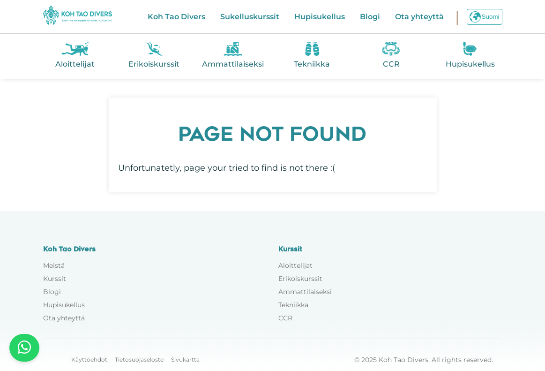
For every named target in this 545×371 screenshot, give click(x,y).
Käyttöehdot (89, 359)
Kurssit (54, 278)
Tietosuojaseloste (139, 359)
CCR (285, 318)
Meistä (54, 265)
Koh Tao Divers (176, 16)
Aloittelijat (295, 265)
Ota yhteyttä (419, 16)
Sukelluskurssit (249, 16)
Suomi (485, 17)
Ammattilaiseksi (305, 292)
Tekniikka (293, 305)
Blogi (370, 16)
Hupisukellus (319, 16)
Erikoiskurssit (300, 278)
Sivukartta (185, 359)
